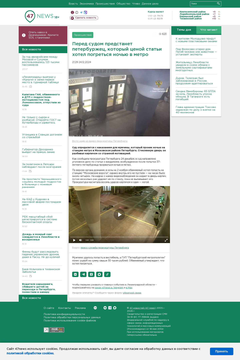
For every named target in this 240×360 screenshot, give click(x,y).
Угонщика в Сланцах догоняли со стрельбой (42, 138)
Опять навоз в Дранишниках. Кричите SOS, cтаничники (43, 35)
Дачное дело (150, 4)
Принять (221, 351)
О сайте (49, 308)
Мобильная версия (72, 12)
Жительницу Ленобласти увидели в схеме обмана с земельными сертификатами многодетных (194, 66)
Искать (218, 3)
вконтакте (76, 12)
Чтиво (136, 4)
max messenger (85, 12)
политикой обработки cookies (30, 353)
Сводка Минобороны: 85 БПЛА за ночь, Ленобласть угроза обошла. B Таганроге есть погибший (196, 95)
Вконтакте (95, 307)
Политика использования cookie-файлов (70, 321)
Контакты (64, 308)
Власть (73, 4)
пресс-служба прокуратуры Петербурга (105, 248)
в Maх (129, 288)
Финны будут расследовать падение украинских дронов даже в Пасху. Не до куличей (42, 257)
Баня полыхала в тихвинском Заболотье (42, 273)
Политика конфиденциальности (64, 314)
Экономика (87, 4)
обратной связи (132, 293)
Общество (123, 4)
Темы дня (184, 30)
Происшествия (105, 4)
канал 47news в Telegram (109, 288)
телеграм (81, 12)
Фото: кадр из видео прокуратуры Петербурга (99, 141)
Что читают (209, 30)
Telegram (110, 307)
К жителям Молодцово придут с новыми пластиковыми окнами (196, 40)
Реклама (80, 308)
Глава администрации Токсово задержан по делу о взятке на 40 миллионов (196, 110)
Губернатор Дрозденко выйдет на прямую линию (42, 153)
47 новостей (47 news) (143, 308)
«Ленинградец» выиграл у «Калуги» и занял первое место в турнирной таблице (42, 82)
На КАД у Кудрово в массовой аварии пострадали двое (42, 204)
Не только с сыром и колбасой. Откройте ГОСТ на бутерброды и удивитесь (42, 122)
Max (114, 307)
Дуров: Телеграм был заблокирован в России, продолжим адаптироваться (194, 81)
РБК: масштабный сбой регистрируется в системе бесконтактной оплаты (42, 222)
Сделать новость (85, 18)
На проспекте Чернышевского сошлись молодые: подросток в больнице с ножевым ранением (42, 185)
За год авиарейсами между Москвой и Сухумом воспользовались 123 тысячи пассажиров (42, 63)
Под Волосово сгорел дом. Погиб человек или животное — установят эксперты (196, 52)
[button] (75, 274)
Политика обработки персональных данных (72, 317)
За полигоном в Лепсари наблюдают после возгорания (42, 168)
